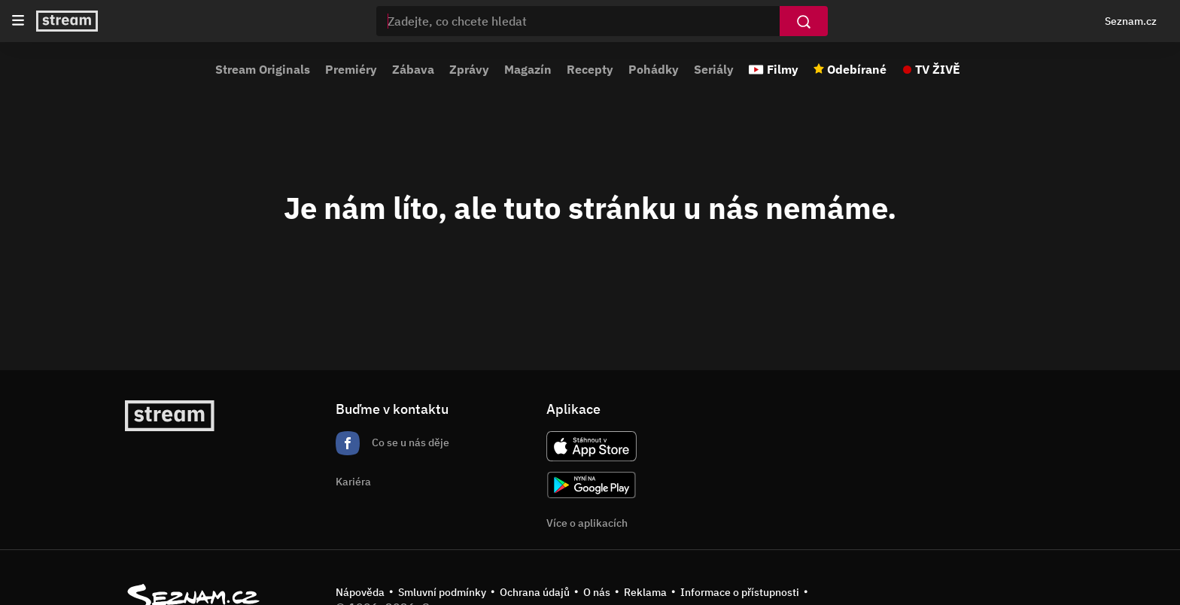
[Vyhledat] (804, 21)
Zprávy (469, 69)
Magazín (528, 69)
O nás (596, 592)
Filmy (782, 69)
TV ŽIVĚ (937, 69)
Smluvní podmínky (442, 592)
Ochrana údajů (535, 592)
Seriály (714, 69)
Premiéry (351, 69)
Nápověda (360, 592)
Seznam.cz (1131, 21)
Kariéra (353, 481)
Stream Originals (262, 69)
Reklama (645, 592)
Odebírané (857, 69)
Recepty (590, 69)
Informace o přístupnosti (739, 592)
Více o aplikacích (587, 523)
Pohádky (653, 69)
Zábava (413, 69)
